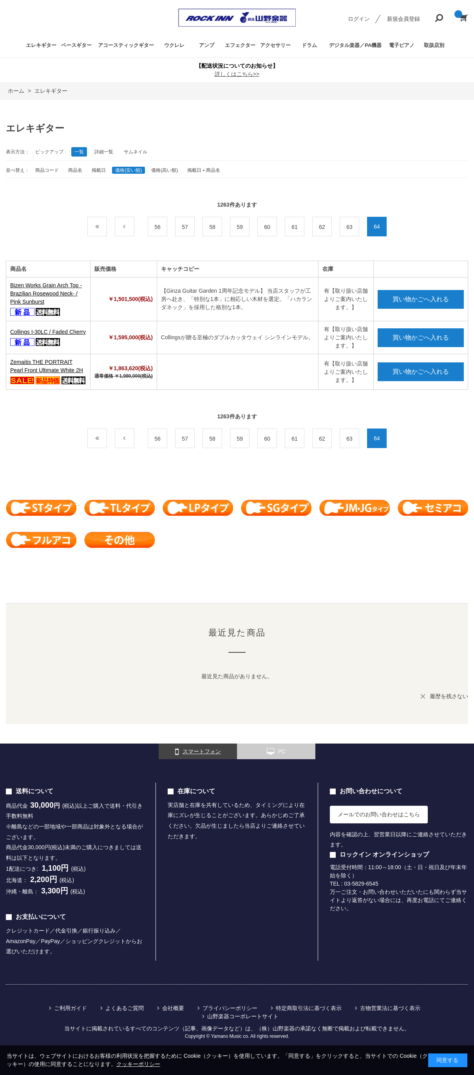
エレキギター (41, 45)
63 (349, 227)
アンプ (206, 45)
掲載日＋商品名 (203, 170)
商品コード (47, 170)
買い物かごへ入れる (421, 299)
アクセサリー (275, 45)
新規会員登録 (403, 19)
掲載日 (99, 170)
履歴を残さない (449, 696)
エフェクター (240, 45)
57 (185, 227)
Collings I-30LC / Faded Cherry (48, 332)
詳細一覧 (103, 152)
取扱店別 (434, 45)
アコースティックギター (126, 45)
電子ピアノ (401, 45)
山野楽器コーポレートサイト (243, 1016)
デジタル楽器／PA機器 (355, 45)
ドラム (309, 45)
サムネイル (135, 152)
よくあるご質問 (124, 1008)
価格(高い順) (164, 170)
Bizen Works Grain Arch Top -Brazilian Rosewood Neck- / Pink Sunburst (46, 293)
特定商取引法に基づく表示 (309, 1008)
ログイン (359, 19)
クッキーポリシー (138, 1064)
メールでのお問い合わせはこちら (379, 814)
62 (322, 227)
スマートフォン (198, 751)
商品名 (75, 170)
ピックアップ (49, 152)
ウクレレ (174, 45)
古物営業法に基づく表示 (390, 1008)
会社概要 (173, 1008)
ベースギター (76, 45)
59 (240, 227)
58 (212, 227)
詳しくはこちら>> (237, 74)
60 (267, 227)
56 (157, 227)
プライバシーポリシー (230, 1008)
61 (294, 227)
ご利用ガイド (70, 1008)
